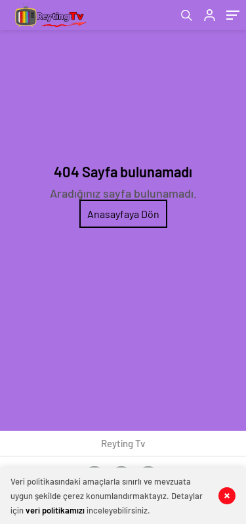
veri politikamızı (55, 510)
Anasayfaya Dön (123, 213)
